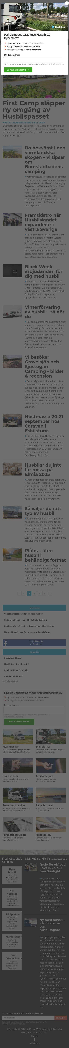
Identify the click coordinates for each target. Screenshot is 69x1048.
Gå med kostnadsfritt (18, 69)
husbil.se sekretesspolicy (53, 64)
